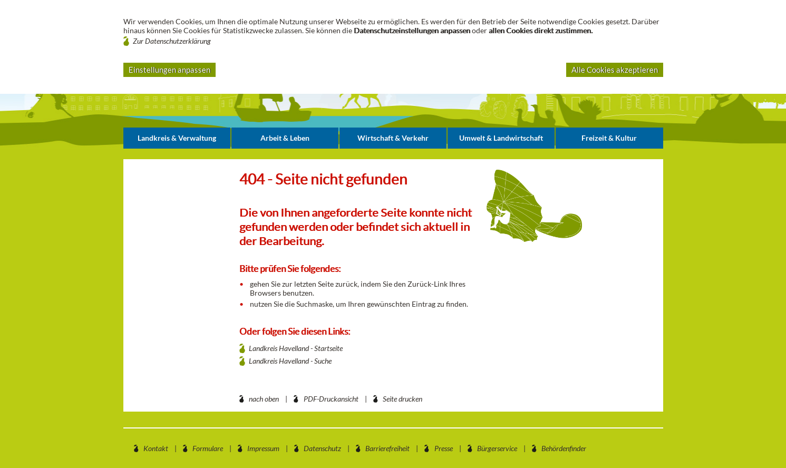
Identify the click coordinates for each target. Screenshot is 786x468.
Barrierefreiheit (387, 448)
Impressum (263, 448)
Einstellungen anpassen (169, 69)
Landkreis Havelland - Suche (290, 360)
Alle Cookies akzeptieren (614, 69)
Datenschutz (322, 448)
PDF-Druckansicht (331, 398)
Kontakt (155, 448)
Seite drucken (402, 398)
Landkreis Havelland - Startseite (296, 348)
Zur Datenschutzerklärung (172, 40)
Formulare (207, 448)
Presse (443, 448)
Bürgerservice (497, 448)
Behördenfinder (563, 448)
